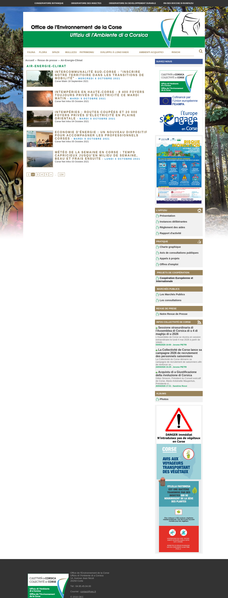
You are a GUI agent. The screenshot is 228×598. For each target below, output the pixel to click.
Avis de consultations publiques (174, 254)
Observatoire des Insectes (86, 3)
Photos (161, 392)
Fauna (31, 52)
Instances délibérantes (169, 222)
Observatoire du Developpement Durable (132, 3)
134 (60, 174)
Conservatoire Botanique (49, 3)
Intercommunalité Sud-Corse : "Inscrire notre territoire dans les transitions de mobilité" (97, 72)
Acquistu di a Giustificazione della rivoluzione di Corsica (174, 368)
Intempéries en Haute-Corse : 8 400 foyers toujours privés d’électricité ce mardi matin (96, 92)
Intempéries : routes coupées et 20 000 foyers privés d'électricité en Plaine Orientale (97, 112)
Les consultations (167, 303)
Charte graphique (167, 248)
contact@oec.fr (88, 584)
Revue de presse (43, 60)
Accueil (28, 60)
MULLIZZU (71, 52)
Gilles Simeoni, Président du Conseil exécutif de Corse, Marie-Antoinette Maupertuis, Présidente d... (178, 374)
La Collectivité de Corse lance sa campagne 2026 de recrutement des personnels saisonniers (174, 349)
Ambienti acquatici (151, 52)
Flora (43, 52)
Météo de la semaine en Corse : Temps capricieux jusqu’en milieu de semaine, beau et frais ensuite (100, 152)
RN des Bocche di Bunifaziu (178, 3)
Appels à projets (166, 260)
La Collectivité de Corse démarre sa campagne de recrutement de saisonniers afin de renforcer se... (178, 357)
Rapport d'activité (167, 234)
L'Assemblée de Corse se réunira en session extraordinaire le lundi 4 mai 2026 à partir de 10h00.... (177, 337)
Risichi (176, 52)
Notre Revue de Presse (169, 317)
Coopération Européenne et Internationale (172, 282)
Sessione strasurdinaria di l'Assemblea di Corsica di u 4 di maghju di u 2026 (178, 331)
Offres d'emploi (165, 266)
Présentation (164, 216)
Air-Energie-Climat (63, 60)
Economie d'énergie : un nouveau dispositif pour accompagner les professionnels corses (99, 132)
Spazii (55, 52)
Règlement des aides (168, 228)
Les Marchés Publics (168, 296)
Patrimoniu (87, 52)
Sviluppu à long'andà (114, 52)
